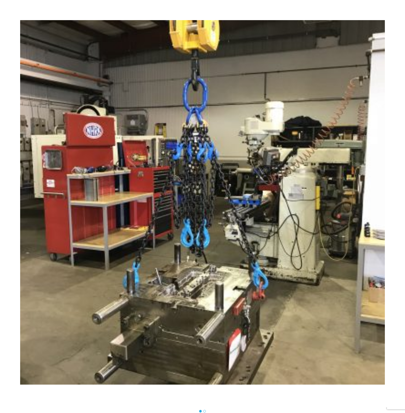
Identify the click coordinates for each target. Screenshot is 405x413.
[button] (200, 411)
